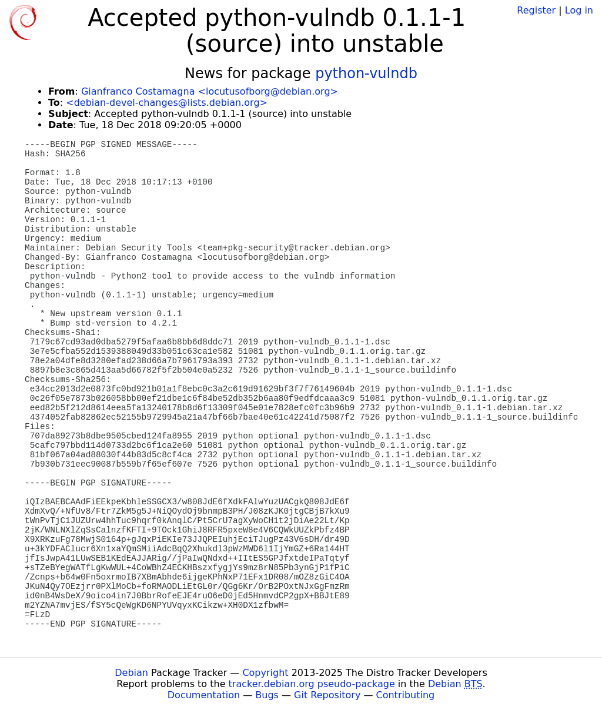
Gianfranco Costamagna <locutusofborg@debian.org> (209, 91)
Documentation (204, 695)
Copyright (265, 672)
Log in (579, 10)
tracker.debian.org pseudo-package (312, 683)
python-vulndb (366, 73)
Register (536, 10)
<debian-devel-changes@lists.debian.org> (166, 102)
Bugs (267, 695)
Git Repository (327, 695)
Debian (131, 672)
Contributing (405, 695)
